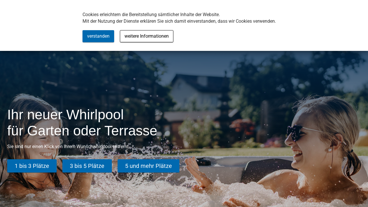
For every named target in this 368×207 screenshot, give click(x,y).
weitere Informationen (146, 36)
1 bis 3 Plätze (32, 165)
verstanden (98, 36)
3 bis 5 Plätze (87, 165)
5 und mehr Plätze (148, 165)
